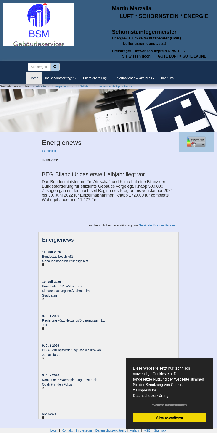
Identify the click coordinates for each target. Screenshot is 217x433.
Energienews (58, 240)
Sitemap (160, 430)
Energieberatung (96, 78)
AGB (147, 430)
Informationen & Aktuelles (135, 78)
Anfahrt (135, 430)
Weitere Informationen (169, 405)
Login (54, 430)
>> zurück (49, 151)
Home (34, 78)
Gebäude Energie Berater (157, 225)
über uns (168, 78)
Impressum (147, 390)
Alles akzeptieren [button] (169, 417)
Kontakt (67, 430)
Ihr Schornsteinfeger (60, 78)
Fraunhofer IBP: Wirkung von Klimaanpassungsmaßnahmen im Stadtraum (66, 290)
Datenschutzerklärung (151, 396)
